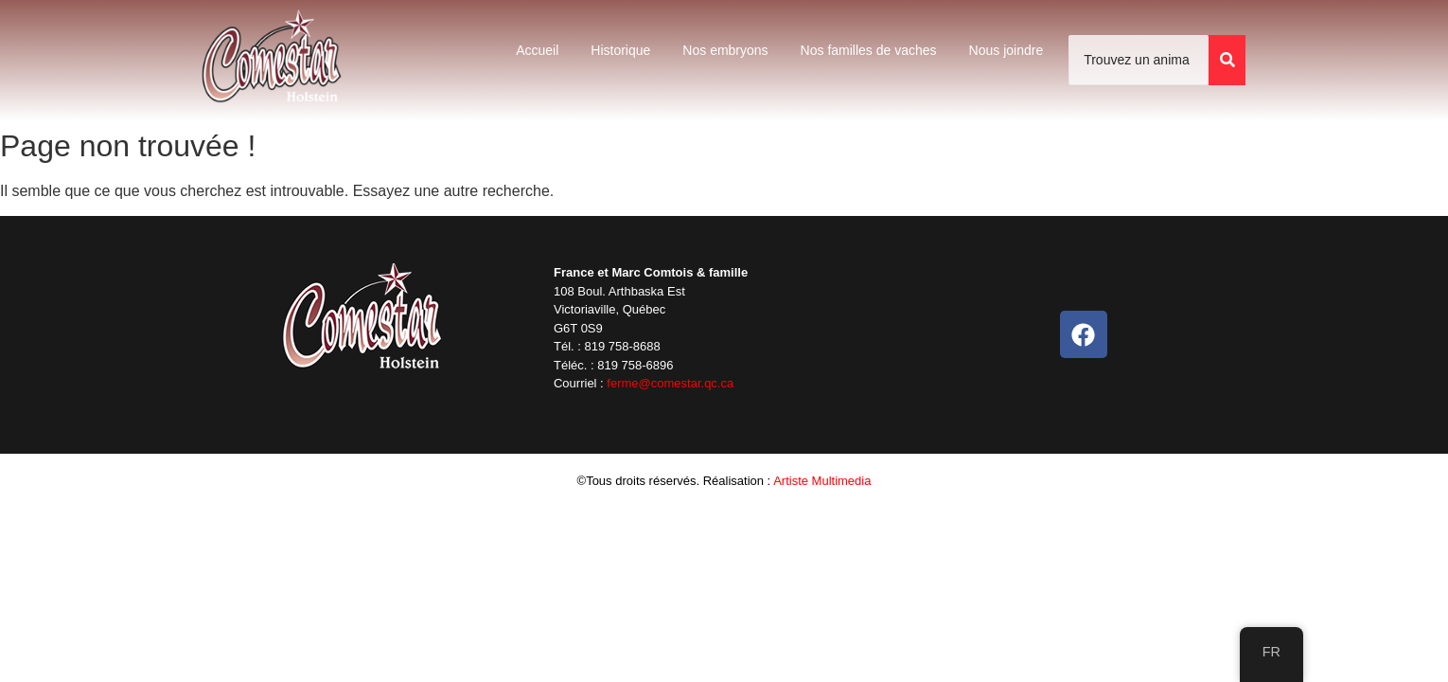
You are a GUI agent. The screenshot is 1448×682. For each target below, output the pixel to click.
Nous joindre (1006, 50)
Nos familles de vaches (869, 50)
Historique (620, 50)
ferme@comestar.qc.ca (670, 383)
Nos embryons (725, 50)
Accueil (537, 50)
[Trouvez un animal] (1138, 60)
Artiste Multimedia (822, 481)
